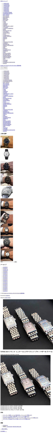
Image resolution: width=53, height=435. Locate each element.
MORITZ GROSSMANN (8, 45)
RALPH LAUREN (7, 53)
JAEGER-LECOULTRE (8, 41)
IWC (4, 40)
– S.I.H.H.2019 (6, 4)
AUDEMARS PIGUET (7, 13)
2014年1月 (5, 289)
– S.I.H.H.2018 (6, 6)
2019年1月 (5, 268)
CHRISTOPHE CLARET (8, 26)
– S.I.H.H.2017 (6, 9)
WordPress (8, 295)
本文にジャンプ (4, 1)
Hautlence (5, 37)
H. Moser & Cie (6, 35)
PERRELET (5, 51)
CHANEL (5, 25)
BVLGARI (5, 20)
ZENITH (5, 63)
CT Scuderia (5, 27)
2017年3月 (5, 275)
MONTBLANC (6, 44)
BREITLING (5, 19)
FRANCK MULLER (7, 30)
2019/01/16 (5, 425)
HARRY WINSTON (7, 36)
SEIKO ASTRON (6, 57)
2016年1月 (5, 281)
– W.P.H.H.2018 (6, 5)
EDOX (4, 29)
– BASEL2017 (6, 7)
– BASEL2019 (6, 3)
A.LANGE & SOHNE (7, 12)
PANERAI (5, 48)
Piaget (4, 52)
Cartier (4, 21)
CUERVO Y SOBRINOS (8, 28)
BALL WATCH (6, 14)
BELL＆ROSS (6, 15)
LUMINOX (5, 43)
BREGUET (5, 18)
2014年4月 (5, 287)
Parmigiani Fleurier (7, 49)
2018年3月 (5, 272)
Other (4, 47)
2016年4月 (5, 277)
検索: (1, 261)
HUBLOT (5, 38)
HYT (4, 39)
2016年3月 (5, 279)
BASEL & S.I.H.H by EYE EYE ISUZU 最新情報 (10, 65)
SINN (4, 58)
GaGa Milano (5, 31)
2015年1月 (5, 285)
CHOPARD (5, 23)
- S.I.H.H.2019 (9, 426)
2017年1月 (5, 276)
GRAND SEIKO (6, 32)
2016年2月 (5, 280)
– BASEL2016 (6, 10)
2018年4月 (5, 271)
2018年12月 (5, 269)
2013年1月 (5, 291)
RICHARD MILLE (7, 54)
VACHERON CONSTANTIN (9, 62)
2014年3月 (5, 288)
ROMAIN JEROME (7, 56)
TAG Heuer (5, 60)
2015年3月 (5, 283)
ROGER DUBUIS (6, 55)
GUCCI (4, 34)
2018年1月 (5, 273)
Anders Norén (7, 297)
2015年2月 (5, 284)
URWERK (5, 61)
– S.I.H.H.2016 (6, 11)
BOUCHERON (6, 17)
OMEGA (5, 46)
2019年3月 (5, 267)
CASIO (4, 22)
